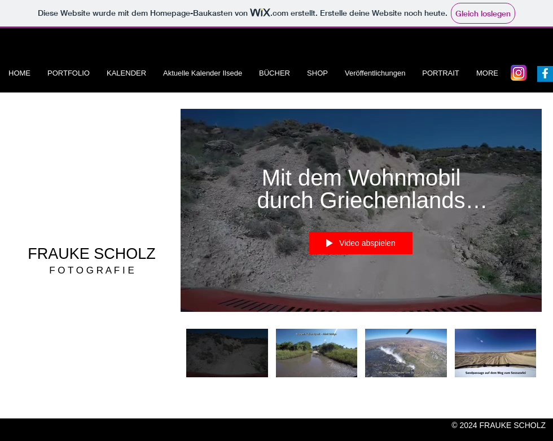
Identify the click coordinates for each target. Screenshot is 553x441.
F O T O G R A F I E (91, 270)
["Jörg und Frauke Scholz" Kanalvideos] (361, 359)
